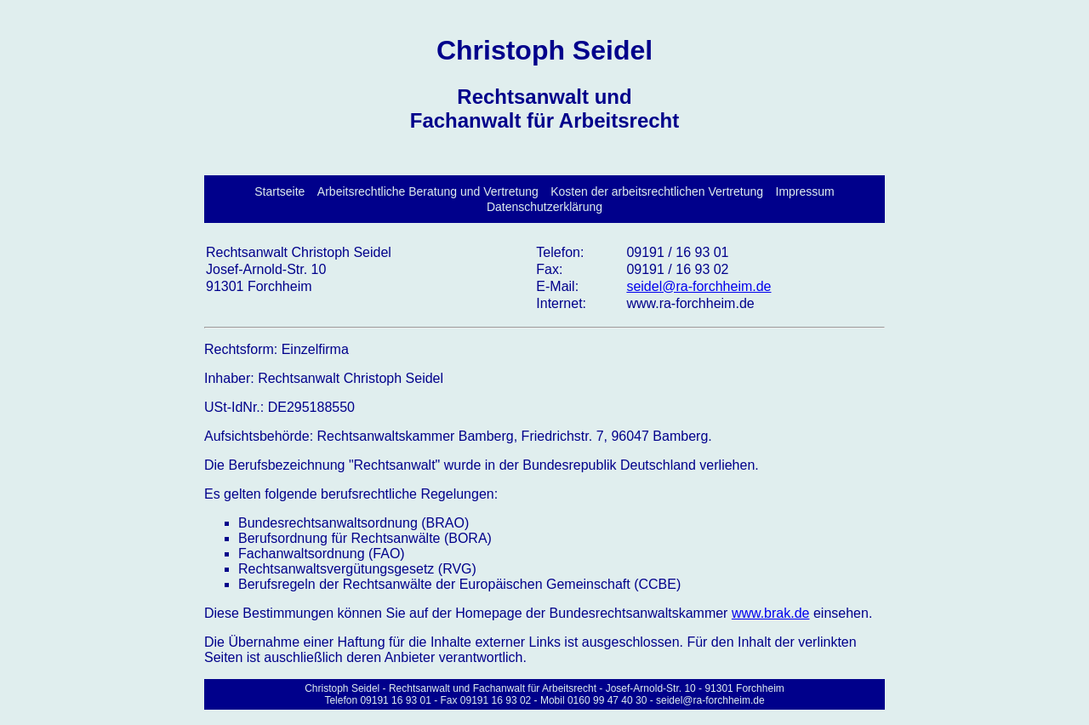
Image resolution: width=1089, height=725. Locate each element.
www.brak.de (771, 613)
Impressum (805, 191)
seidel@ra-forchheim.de (698, 286)
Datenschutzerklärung (544, 207)
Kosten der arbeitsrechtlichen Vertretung (656, 191)
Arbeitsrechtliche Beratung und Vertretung (428, 191)
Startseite (279, 191)
